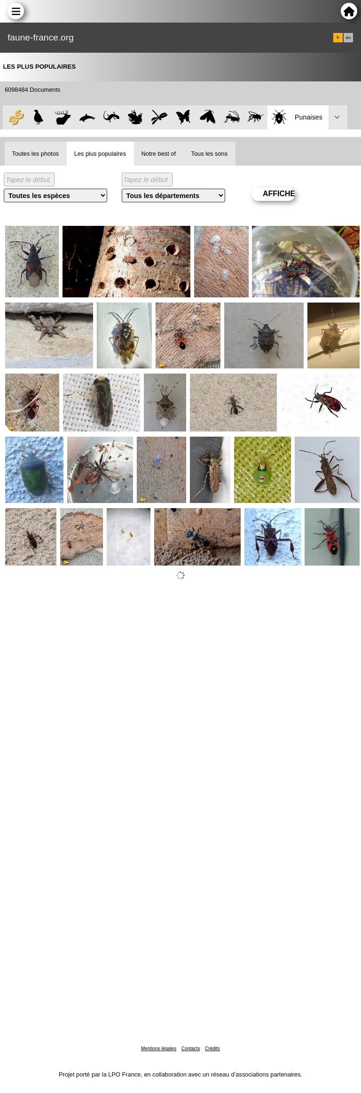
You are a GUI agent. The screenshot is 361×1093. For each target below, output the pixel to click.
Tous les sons (209, 153)
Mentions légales (158, 1048)
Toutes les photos (35, 153)
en (348, 37)
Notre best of (158, 153)
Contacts (190, 1048)
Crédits (212, 1048)
